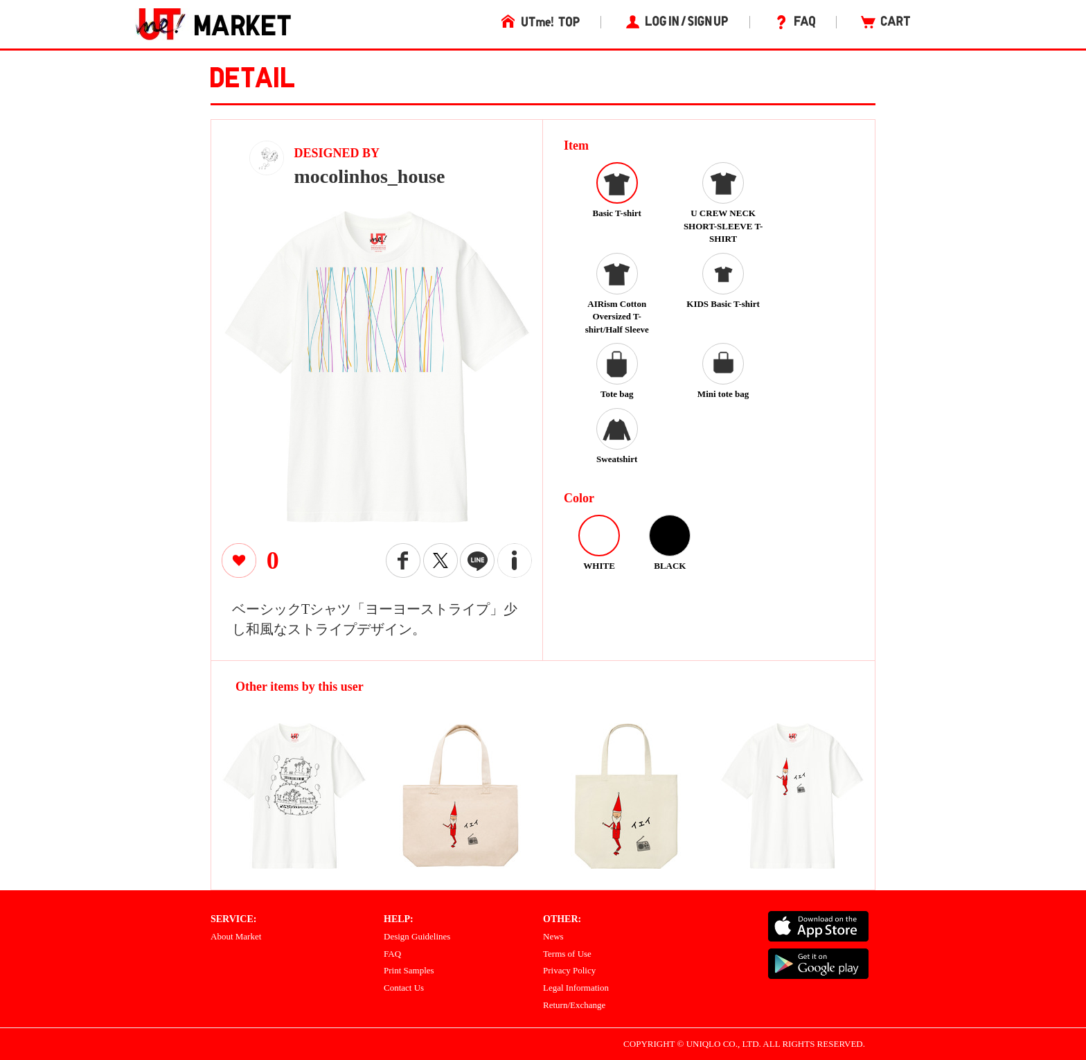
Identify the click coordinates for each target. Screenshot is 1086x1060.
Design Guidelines (417, 936)
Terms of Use (567, 953)
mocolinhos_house (369, 176)
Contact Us (404, 987)
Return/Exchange (574, 1005)
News (553, 936)
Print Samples (409, 970)
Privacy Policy (569, 970)
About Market (236, 936)
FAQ (392, 953)
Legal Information (576, 987)
